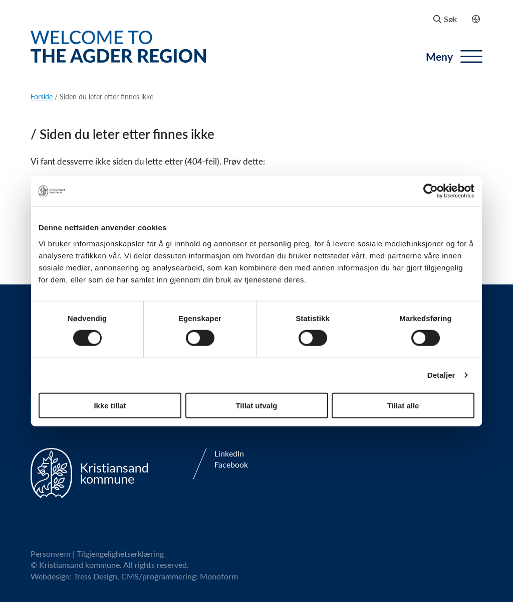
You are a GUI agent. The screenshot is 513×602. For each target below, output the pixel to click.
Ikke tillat (110, 405)
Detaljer (441, 375)
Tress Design (95, 576)
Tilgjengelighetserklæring (120, 553)
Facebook (231, 464)
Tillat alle (403, 405)
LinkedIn (229, 453)
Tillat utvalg (256, 405)
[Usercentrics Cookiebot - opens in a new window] (430, 191)
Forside (42, 96)
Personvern (51, 553)
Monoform (219, 576)
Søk (445, 19)
